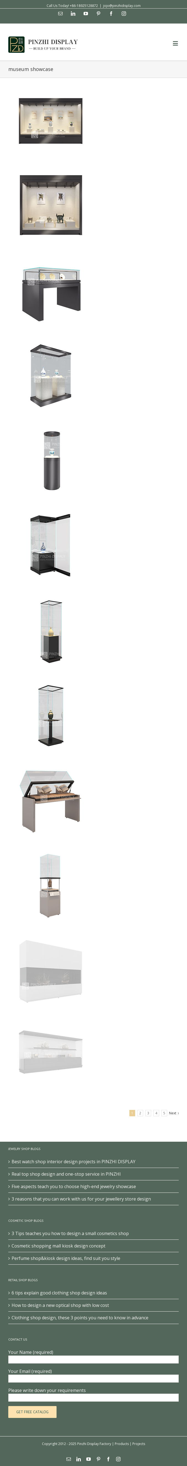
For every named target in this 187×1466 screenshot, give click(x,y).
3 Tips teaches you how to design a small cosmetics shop (70, 1233)
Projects (138, 1443)
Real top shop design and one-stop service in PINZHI (66, 1174)
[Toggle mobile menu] (176, 43)
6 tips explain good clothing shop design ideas (59, 1293)
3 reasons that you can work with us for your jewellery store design (81, 1199)
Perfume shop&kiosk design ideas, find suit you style (66, 1258)
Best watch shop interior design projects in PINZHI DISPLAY (73, 1162)
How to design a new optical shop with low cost (60, 1305)
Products (122, 1443)
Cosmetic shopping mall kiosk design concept (58, 1246)
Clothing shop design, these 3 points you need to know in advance (80, 1318)
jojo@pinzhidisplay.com (122, 5)
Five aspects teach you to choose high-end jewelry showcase (74, 1186)
